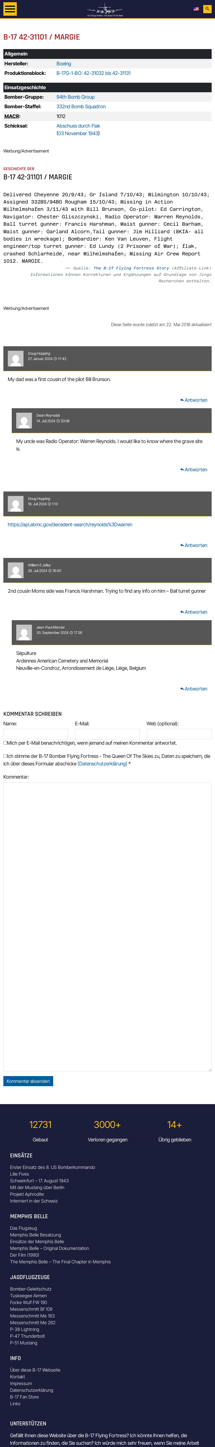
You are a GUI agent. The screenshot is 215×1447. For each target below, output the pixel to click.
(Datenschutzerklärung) (102, 764)
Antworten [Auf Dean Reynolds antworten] (193, 469)
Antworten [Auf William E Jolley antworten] (193, 612)
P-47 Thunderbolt (27, 1336)
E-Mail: (82, 723)
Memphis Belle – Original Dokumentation (49, 1248)
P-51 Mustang (23, 1343)
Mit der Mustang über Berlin (37, 1187)
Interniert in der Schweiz (34, 1201)
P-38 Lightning (24, 1329)
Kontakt (17, 1376)
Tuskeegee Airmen (28, 1295)
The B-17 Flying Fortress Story (131, 268)
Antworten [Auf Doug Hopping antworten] (193, 400)
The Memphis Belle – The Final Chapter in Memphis (60, 1261)
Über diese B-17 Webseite (35, 1370)
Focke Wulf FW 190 (28, 1302)
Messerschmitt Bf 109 (31, 1309)
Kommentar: (16, 777)
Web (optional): (163, 723)
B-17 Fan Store (24, 1397)
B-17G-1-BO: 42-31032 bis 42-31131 (93, 73)
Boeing (64, 63)
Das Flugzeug (23, 1228)
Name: (10, 723)
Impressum (21, 1383)
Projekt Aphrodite (27, 1194)
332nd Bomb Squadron (81, 106)
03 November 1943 (78, 133)
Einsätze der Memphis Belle (37, 1241)
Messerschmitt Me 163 (32, 1316)
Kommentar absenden (28, 1081)
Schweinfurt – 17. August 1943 (39, 1180)
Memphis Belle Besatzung (35, 1235)
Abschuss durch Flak (78, 126)
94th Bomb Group (76, 97)
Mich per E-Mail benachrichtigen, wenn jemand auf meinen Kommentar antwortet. (90, 743)
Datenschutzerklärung (31, 1390)
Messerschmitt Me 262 (32, 1322)
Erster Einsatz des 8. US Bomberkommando (52, 1167)
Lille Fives (19, 1174)
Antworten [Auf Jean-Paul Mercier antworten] (193, 689)
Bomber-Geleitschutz (31, 1289)
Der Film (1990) (24, 1255)
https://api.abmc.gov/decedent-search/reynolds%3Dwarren (70, 524)
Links (15, 1403)
